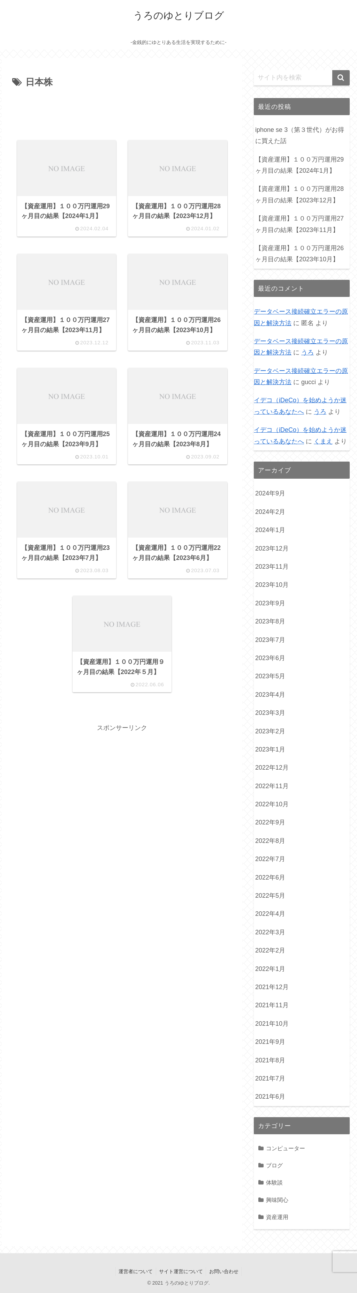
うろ (307, 352)
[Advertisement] (122, 111)
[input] (301, 77)
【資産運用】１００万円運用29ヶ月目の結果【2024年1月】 (299, 165)
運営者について (134, 1271)
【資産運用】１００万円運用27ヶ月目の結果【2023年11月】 (299, 224)
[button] (341, 77)
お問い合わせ (225, 1271)
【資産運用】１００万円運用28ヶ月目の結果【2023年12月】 (299, 194)
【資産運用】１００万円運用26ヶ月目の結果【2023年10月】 (299, 254)
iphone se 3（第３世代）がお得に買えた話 (299, 135)
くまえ (323, 441)
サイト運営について (181, 1271)
